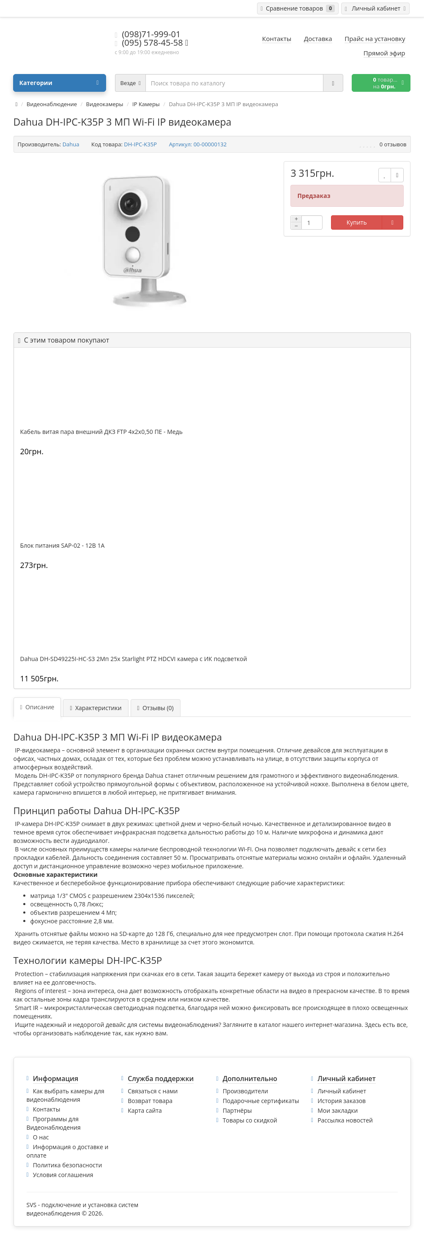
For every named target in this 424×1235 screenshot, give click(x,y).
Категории (58, 83)
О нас (41, 1137)
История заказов (341, 1101)
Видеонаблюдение (52, 104)
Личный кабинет (341, 1091)
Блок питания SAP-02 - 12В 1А (62, 545)
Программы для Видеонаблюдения (54, 1123)
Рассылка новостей (345, 1120)
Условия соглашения (63, 1175)
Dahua (71, 144)
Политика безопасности (67, 1165)
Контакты (46, 1109)
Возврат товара (150, 1101)
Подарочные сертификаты (261, 1101)
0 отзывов (393, 144)
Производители (245, 1091)
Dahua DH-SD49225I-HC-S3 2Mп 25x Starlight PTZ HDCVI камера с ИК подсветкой (133, 659)
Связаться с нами (153, 1091)
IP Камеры (146, 104)
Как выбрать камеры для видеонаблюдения (65, 1095)
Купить (357, 222)
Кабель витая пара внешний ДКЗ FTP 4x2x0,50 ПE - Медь (101, 432)
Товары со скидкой (250, 1120)
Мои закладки (337, 1110)
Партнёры (237, 1110)
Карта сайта (145, 1110)
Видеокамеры (104, 104)
